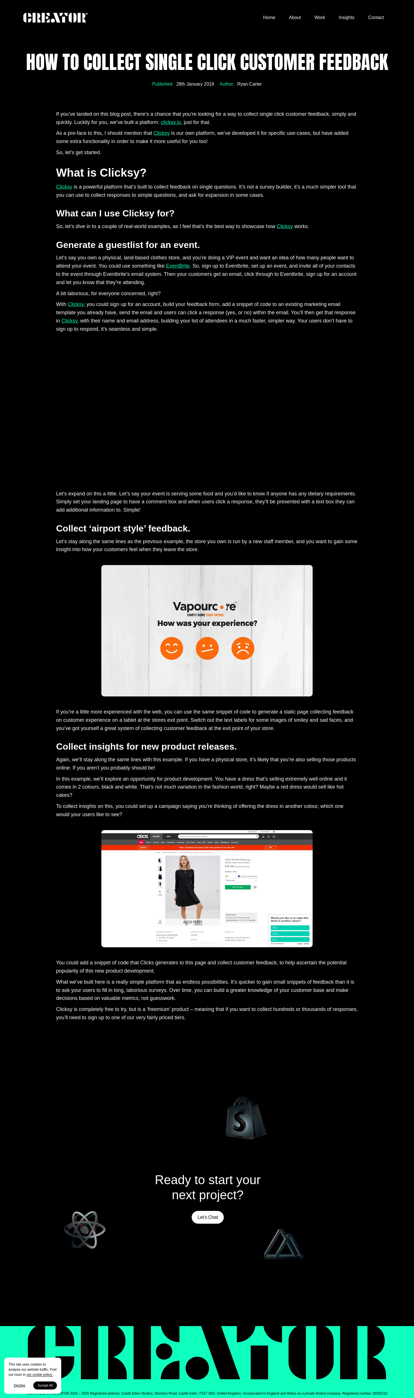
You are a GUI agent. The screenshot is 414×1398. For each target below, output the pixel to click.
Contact (376, 17)
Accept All (45, 1385)
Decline (19, 1385)
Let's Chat (208, 1217)
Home (269, 17)
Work (320, 17)
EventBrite (178, 266)
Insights (346, 17)
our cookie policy (39, 1375)
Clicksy (161, 133)
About (295, 17)
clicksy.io (171, 122)
